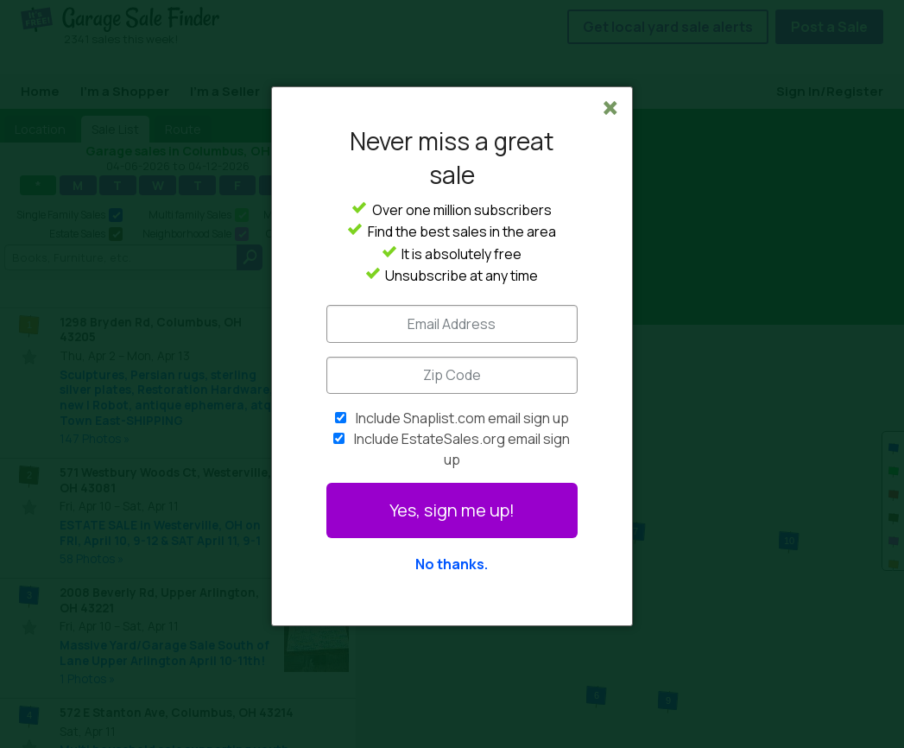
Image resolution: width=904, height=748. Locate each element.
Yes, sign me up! (452, 510)
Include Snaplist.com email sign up (462, 418)
